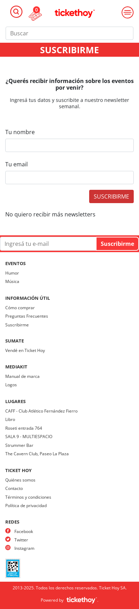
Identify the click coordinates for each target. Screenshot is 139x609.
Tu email (16, 164)
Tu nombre (20, 132)
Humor (12, 273)
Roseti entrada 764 (23, 428)
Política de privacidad (26, 505)
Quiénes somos (20, 480)
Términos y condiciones (28, 497)
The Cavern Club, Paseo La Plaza (37, 454)
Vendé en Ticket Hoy (25, 350)
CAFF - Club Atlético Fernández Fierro (41, 411)
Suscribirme (17, 325)
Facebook (23, 531)
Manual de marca (22, 376)
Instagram (24, 548)
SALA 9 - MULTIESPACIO (28, 437)
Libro (10, 419)
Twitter (21, 540)
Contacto (14, 488)
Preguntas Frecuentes (26, 316)
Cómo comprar (20, 308)
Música (12, 281)
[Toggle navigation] (16, 12)
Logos (11, 385)
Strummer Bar (19, 445)
